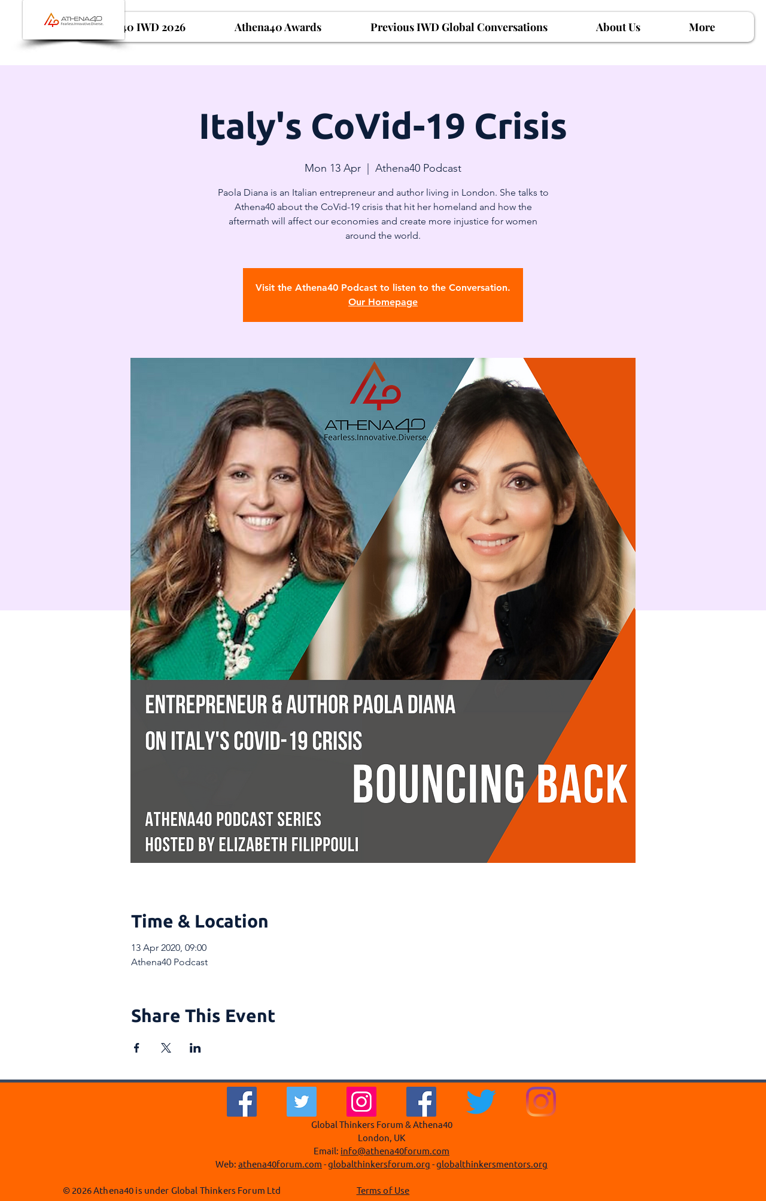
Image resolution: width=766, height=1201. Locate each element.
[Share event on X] (166, 1048)
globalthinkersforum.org (379, 1163)
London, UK (381, 1137)
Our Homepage (383, 302)
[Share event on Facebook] (136, 1048)
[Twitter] (302, 1102)
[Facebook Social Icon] (421, 1102)
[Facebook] (242, 1102)
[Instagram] (361, 1102)
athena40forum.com (280, 1163)
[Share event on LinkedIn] (195, 1048)
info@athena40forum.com (395, 1150)
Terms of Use (383, 1190)
